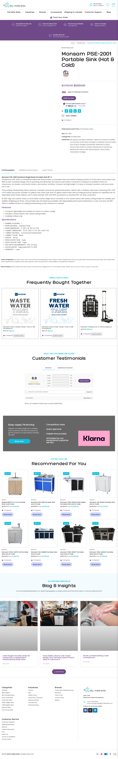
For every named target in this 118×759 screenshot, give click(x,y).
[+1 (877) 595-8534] (84, 702)
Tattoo (30, 690)
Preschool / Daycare (35, 698)
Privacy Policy (6, 739)
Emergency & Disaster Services (100, 142)
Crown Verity (59, 698)
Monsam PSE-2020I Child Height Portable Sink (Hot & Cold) (73, 503)
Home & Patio (74, 147)
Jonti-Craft (59, 695)
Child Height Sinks (8, 705)
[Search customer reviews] (55, 392)
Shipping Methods (8, 725)
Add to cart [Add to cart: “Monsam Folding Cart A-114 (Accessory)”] (96, 334)
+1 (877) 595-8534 (92, 702)
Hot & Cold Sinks (7, 698)
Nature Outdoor (33, 700)
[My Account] (91, 4)
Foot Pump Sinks (7, 710)
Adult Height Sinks (8, 703)
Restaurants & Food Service (102, 147)
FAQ (3, 732)
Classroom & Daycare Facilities (104, 140)
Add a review (84, 381)
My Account (97, 4)
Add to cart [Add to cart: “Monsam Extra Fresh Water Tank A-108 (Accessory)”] (57, 336)
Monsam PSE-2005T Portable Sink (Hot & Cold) (72, 553)
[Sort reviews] (87, 398)
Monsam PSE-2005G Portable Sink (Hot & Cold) (101, 553)
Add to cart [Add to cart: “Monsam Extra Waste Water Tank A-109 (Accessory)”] (18, 336)
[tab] (9, 171)
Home (73, 43)
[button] (66, 111)
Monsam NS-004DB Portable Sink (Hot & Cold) (44, 553)
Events (113, 142)
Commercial (74, 142)
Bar (71, 140)
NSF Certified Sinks (8, 695)
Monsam (70, 48)
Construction (83, 142)
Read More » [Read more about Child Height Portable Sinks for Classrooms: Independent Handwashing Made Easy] (6, 663)
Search (89, 392)
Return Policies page (82, 267)
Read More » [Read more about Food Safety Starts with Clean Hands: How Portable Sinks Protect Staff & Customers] (46, 663)
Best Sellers (6, 693)
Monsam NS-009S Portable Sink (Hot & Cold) (102, 503)
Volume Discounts (8, 730)
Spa (29, 693)
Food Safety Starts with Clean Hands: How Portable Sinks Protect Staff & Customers (58, 658)
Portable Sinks (81, 43)
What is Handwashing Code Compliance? (96, 657)
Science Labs (83, 150)
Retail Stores (74, 150)
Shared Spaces (94, 150)
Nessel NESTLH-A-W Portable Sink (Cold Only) (13, 503)
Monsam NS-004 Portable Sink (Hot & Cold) (43, 503)
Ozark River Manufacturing (64, 690)
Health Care (32, 695)
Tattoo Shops (104, 150)
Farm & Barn (74, 145)
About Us (5, 734)
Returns (4, 727)
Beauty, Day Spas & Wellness (83, 140)
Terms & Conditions (8, 737)
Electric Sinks (6, 708)
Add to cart (69, 98)
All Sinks (4, 690)
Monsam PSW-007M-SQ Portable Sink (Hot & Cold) (15, 553)
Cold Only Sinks (7, 700)
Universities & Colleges (78, 152)
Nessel (4, 500)
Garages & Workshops (87, 145)
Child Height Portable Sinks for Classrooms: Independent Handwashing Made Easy (16, 658)
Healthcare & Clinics (103, 145)
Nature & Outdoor (86, 147)
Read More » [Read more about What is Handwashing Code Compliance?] (86, 661)
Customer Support (8, 722)
